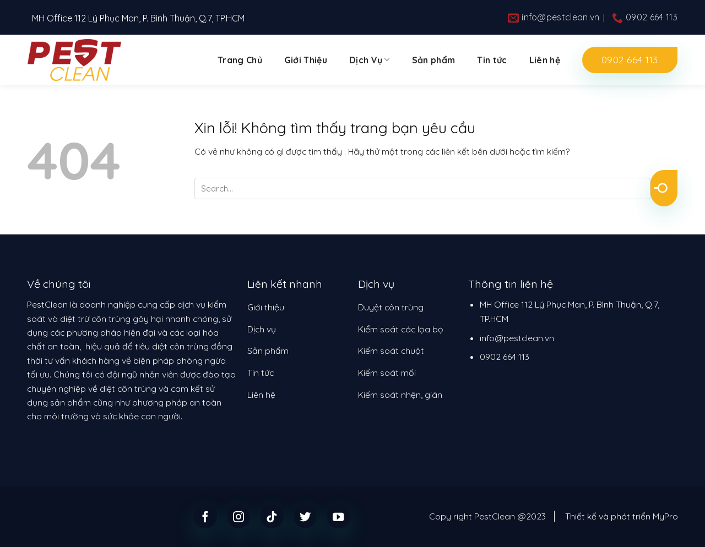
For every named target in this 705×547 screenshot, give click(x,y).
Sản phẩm (433, 59)
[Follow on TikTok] (272, 516)
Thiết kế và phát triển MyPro (621, 516)
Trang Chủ (240, 59)
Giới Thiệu (305, 59)
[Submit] (663, 188)
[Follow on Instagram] (239, 516)
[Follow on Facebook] (205, 516)
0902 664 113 (504, 356)
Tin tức (492, 59)
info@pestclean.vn (517, 337)
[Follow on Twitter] (305, 516)
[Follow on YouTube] (338, 516)
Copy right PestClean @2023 (487, 516)
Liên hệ (544, 59)
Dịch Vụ (369, 59)
